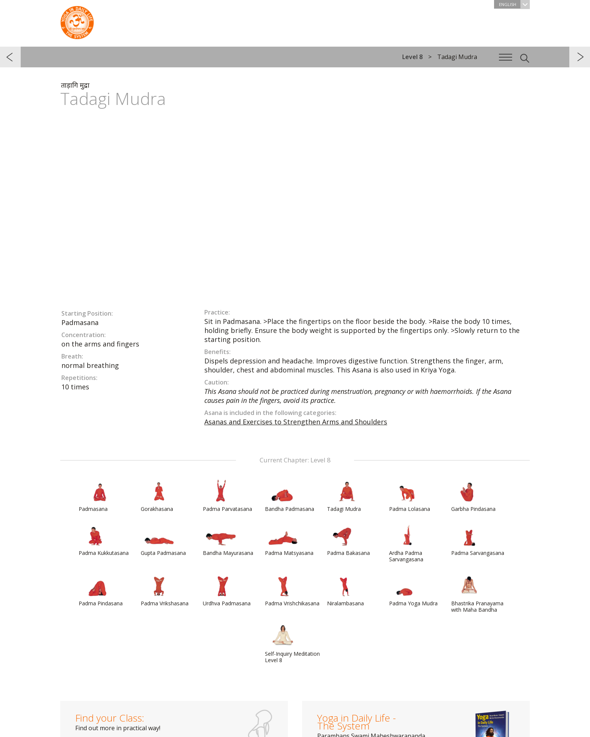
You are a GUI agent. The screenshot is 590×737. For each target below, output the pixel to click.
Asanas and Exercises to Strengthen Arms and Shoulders (295, 421)
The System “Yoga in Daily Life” (77, 20)
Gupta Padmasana (163, 539)
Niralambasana (345, 590)
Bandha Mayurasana (228, 539)
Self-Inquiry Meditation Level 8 (292, 644)
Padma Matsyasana (289, 539)
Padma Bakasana (348, 539)
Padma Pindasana (101, 590)
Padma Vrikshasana (165, 590)
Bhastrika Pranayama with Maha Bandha (477, 593)
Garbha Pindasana (473, 495)
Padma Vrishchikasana (292, 590)
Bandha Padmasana (289, 495)
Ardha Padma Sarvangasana (407, 543)
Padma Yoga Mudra (413, 590)
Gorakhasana (159, 495)
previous (10, 57)
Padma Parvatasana (227, 495)
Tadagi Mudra (345, 495)
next (579, 57)
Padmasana (97, 495)
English (514, 4)
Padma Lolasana (409, 495)
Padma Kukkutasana (104, 539)
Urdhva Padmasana (227, 590)
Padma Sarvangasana (477, 539)
